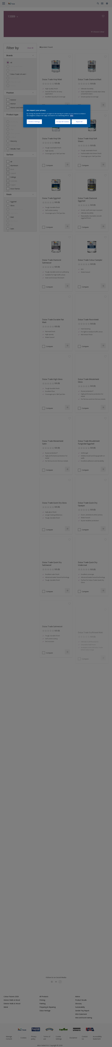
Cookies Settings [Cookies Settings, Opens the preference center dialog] (34, 121)
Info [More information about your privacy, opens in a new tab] (71, 115)
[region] (56, 116)
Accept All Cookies (62, 121)
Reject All (79, 121)
